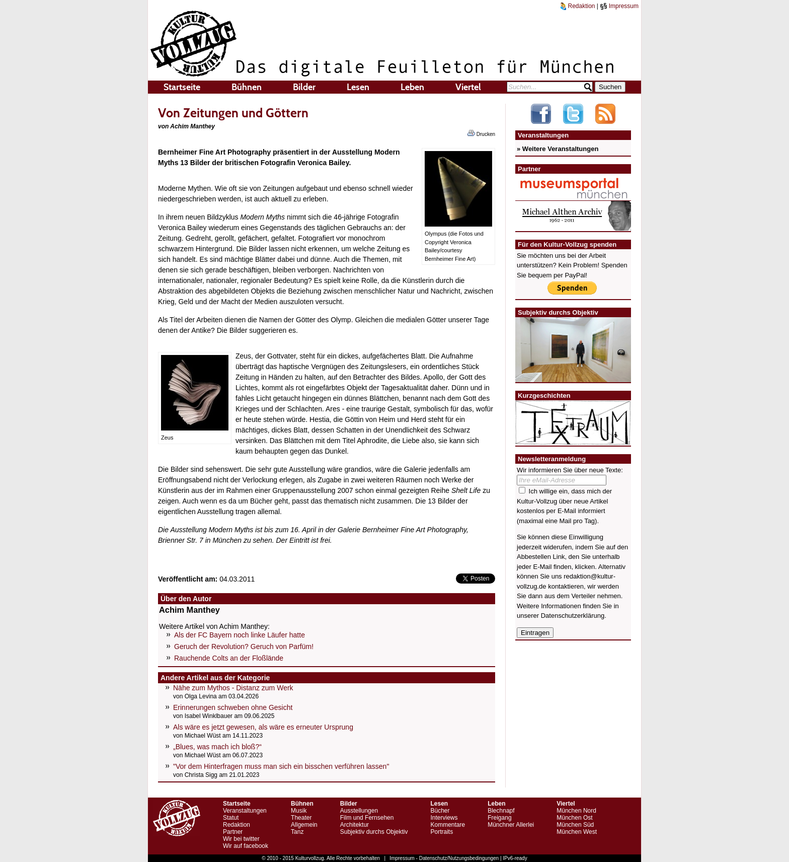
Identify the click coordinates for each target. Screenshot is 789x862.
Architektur (354, 824)
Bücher (439, 810)
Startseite (182, 87)
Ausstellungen (359, 810)
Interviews (443, 817)
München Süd (575, 824)
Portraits (441, 831)
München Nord (576, 810)
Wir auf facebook (245, 845)
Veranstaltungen (245, 810)
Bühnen (246, 87)
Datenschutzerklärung (572, 615)
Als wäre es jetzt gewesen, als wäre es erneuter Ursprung (263, 727)
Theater (301, 817)
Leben (412, 87)
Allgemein (304, 824)
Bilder (304, 87)
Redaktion (578, 6)
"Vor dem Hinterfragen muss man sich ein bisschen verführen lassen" (281, 766)
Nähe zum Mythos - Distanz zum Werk (233, 688)
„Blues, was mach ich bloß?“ (217, 747)
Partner (233, 831)
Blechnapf (501, 810)
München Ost (574, 817)
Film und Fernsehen (367, 817)
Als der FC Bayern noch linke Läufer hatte (239, 635)
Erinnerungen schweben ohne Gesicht (232, 707)
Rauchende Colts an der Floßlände (228, 658)
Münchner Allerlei (511, 824)
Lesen (358, 87)
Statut (231, 817)
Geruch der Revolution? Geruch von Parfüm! (243, 646)
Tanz (297, 831)
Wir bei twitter (241, 838)
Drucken (481, 133)
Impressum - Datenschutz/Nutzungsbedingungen (444, 858)
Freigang (499, 817)
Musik (298, 810)
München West (577, 831)
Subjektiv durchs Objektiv (374, 831)
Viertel (468, 87)
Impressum (619, 6)
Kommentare (447, 824)
